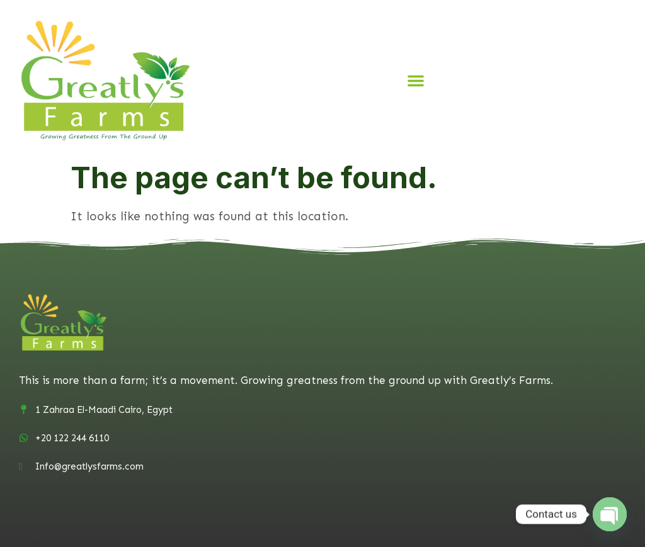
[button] (415, 80)
